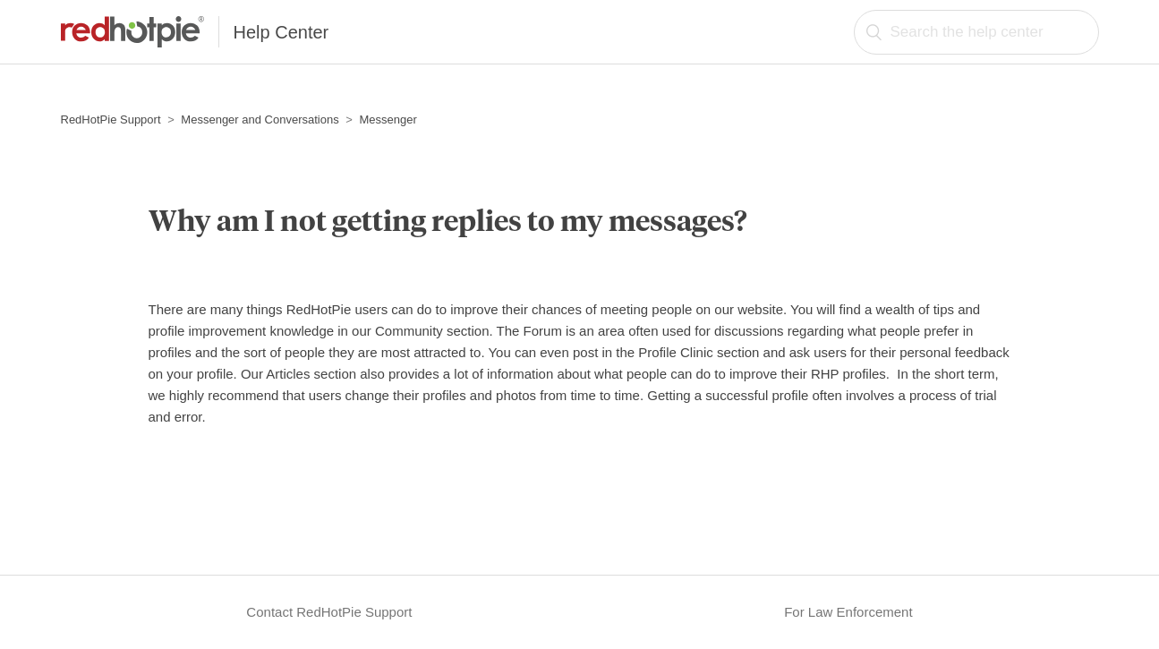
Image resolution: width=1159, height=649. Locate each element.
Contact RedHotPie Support (329, 611)
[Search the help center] (976, 32)
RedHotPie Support (111, 119)
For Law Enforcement (848, 611)
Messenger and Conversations (259, 119)
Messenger (388, 119)
